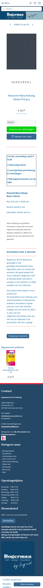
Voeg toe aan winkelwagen (21, 129)
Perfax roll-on (23, 212)
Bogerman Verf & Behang (18, 260)
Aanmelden (8, 521)
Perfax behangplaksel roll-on (11, 370)
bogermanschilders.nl (10, 427)
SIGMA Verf (6, 464)
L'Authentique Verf (9, 456)
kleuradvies (29, 300)
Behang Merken (8, 451)
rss (36, 584)
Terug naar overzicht (17, 336)
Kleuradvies (6, 467)
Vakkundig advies (17, 165)
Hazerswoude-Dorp (24, 266)
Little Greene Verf (8, 459)
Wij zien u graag (25, 322)
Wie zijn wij (6, 470)
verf (35, 297)
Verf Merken (6, 454)
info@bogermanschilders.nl (11, 416)
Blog (4, 472)
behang (28, 297)
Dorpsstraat (15, 297)
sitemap (32, 584)
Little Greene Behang (10, 462)
